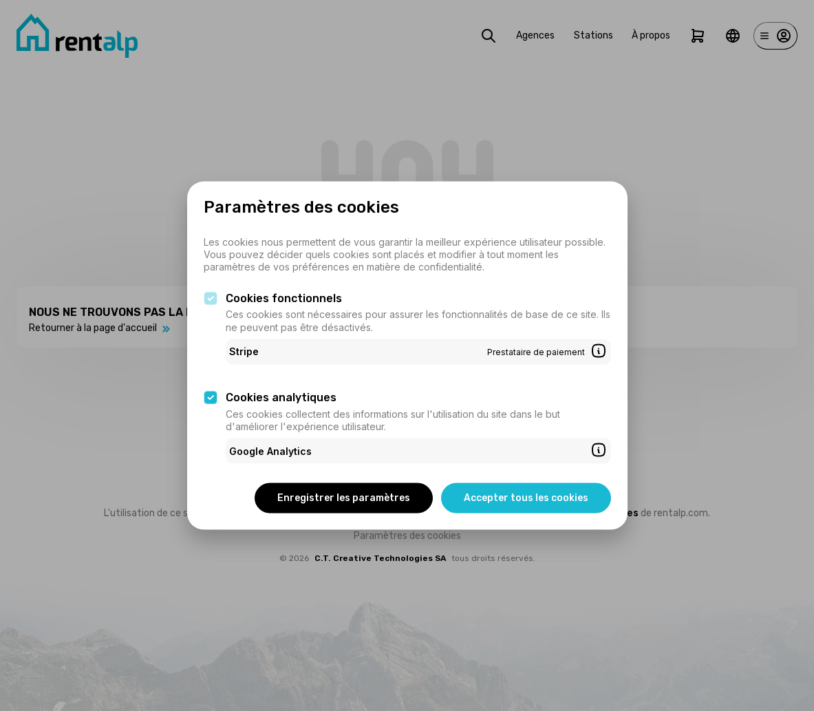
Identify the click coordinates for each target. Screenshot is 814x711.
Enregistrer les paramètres (343, 498)
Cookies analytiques (281, 397)
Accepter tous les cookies (526, 498)
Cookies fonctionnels (284, 297)
